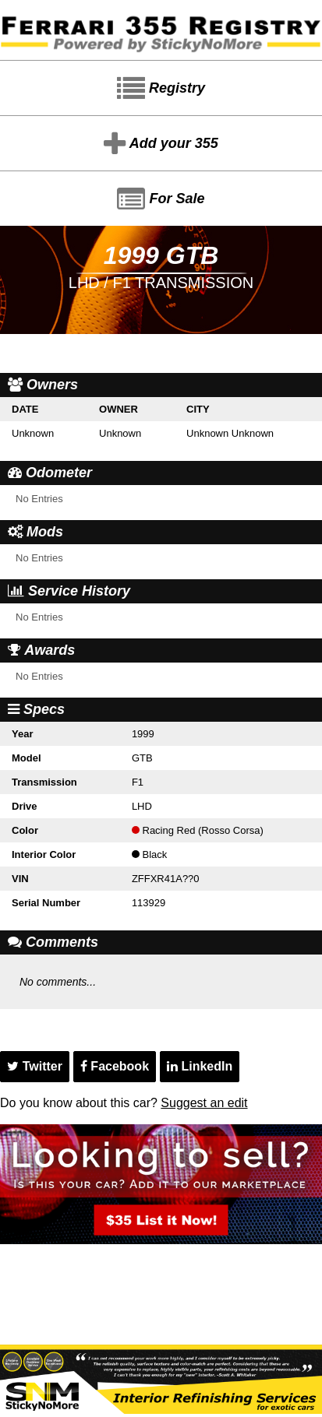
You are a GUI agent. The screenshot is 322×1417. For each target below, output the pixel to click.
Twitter (34, 1066)
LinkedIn (199, 1066)
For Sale (160, 199)
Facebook (114, 1066)
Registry (161, 89)
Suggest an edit (204, 1102)
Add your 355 (161, 144)
